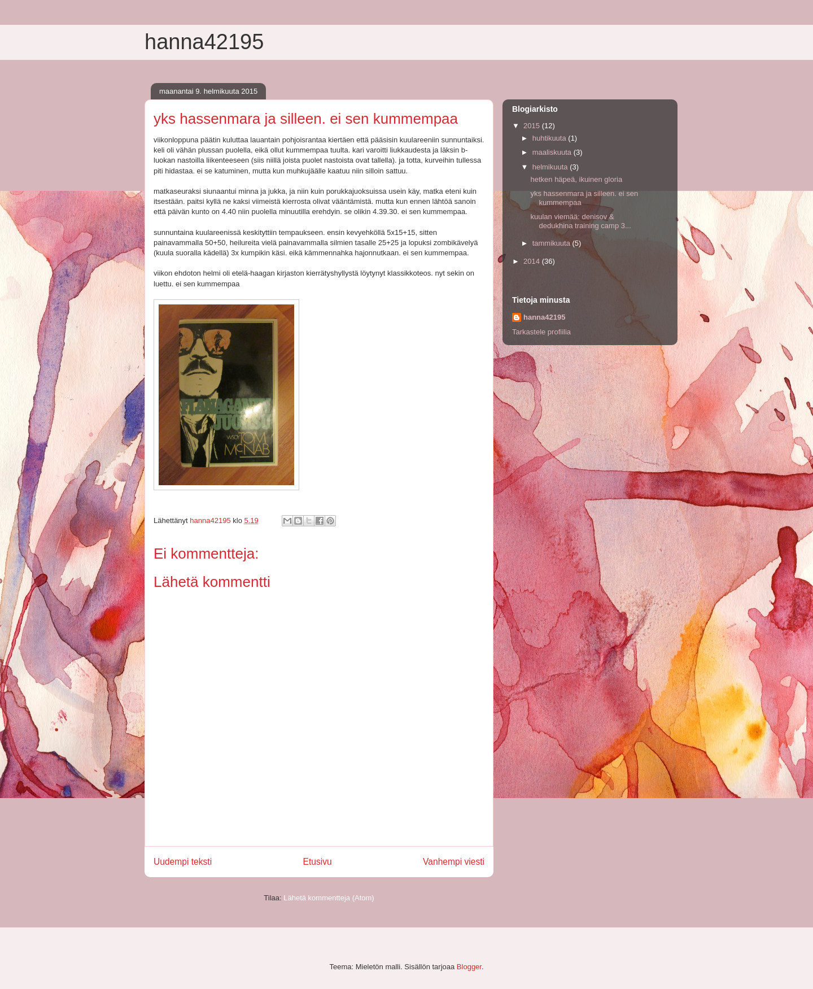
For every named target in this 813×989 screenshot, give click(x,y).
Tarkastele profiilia (541, 332)
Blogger (469, 966)
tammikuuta (552, 243)
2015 (532, 125)
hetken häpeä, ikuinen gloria (576, 179)
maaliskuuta (553, 152)
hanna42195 (204, 42)
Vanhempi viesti (453, 861)
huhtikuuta (550, 138)
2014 (532, 261)
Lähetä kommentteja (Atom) (328, 898)
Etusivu (317, 861)
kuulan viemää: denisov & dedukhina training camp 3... (580, 221)
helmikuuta (551, 167)
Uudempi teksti (183, 861)
